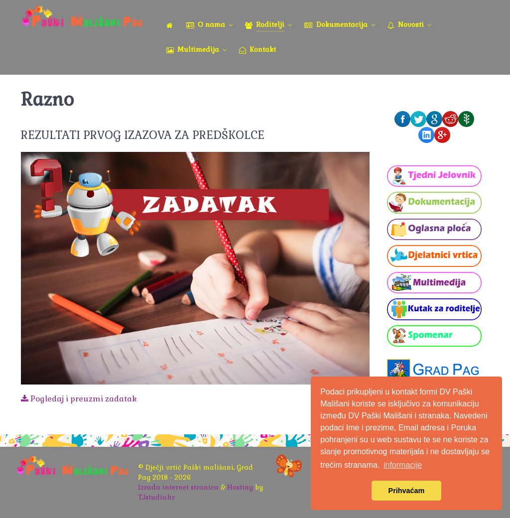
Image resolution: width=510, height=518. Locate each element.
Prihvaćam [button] (406, 491)
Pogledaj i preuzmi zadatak (79, 398)
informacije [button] (402, 465)
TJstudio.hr (156, 497)
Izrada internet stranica (178, 487)
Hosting (240, 487)
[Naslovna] (171, 25)
